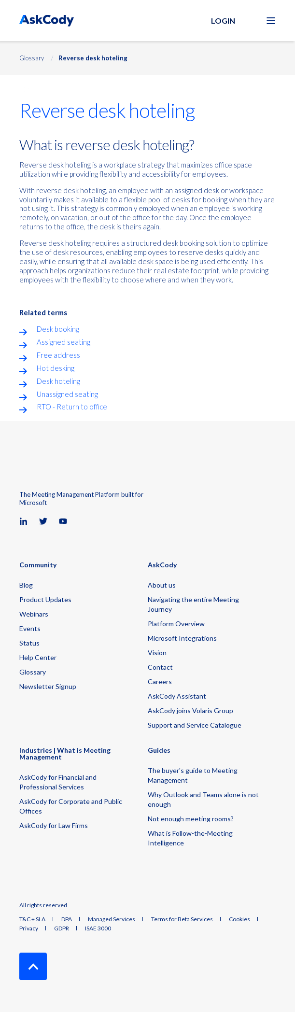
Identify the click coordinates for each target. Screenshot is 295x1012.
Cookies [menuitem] (239, 919)
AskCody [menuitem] (162, 565)
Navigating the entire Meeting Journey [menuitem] (193, 604)
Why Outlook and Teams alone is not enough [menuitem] (203, 799)
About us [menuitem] (162, 585)
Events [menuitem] (30, 628)
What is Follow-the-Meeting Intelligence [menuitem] (190, 838)
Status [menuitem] (29, 643)
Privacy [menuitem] (28, 928)
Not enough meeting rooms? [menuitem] (191, 819)
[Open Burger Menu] (271, 21)
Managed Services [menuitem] (111, 919)
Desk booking (58, 328)
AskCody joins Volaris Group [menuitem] (190, 710)
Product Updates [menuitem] (45, 599)
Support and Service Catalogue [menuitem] (194, 725)
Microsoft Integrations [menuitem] (182, 638)
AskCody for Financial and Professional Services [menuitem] (58, 782)
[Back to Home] (46, 20)
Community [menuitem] (37, 565)
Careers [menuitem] (160, 681)
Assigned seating (63, 341)
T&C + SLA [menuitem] (32, 919)
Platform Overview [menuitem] (176, 623)
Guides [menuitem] (159, 750)
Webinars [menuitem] (33, 614)
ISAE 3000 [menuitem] (98, 928)
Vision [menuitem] (157, 652)
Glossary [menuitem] (32, 672)
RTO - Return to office (72, 406)
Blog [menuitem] (26, 585)
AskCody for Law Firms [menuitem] (53, 825)
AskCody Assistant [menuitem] (177, 696)
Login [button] (223, 20)
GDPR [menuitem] (61, 928)
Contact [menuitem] (160, 667)
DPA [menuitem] (66, 919)
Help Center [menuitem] (37, 657)
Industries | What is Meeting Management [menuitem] (65, 754)
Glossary (31, 58)
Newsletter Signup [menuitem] (47, 686)
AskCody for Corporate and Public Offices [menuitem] (70, 806)
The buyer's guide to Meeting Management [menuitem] (193, 775)
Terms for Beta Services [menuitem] (182, 919)
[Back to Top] (33, 966)
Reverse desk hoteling (92, 58)
